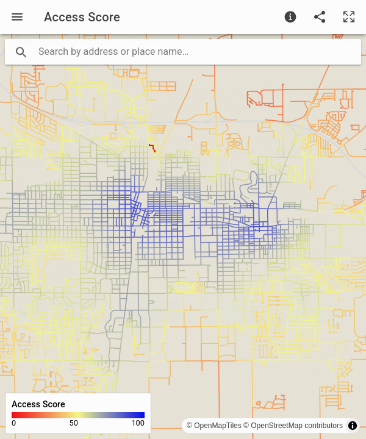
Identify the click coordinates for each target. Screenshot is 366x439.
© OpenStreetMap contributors (293, 425)
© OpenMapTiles (214, 425)
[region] (183, 236)
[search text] (183, 52)
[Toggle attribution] (352, 425)
